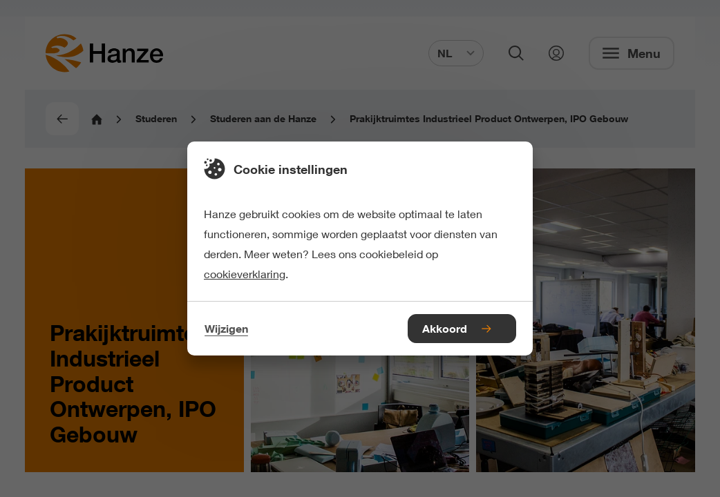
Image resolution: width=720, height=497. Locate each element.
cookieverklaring (244, 273)
